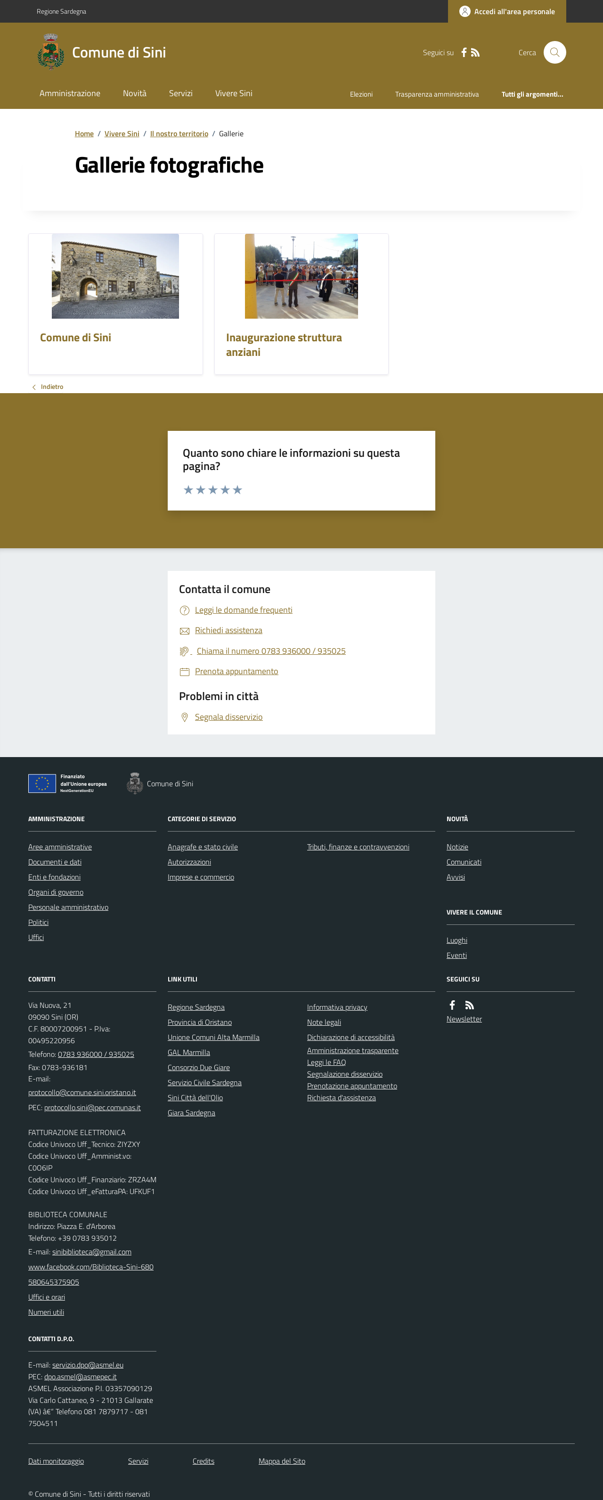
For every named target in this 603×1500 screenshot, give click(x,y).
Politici (38, 922)
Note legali (324, 1022)
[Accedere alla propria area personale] (507, 11)
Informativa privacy (337, 1007)
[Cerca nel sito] (551, 52)
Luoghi (457, 940)
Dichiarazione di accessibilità (351, 1037)
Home (84, 133)
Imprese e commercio (201, 876)
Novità (135, 93)
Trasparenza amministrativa (437, 94)
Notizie (457, 846)
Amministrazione (70, 93)
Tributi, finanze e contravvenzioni (358, 846)
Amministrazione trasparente (353, 1050)
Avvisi (456, 876)
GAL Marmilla (189, 1052)
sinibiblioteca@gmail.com (91, 1251)
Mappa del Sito (282, 1461)
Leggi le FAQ (326, 1062)
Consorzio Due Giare (199, 1067)
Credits (203, 1461)
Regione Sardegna (61, 11)
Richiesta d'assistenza (341, 1097)
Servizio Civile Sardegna (205, 1082)
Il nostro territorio (179, 133)
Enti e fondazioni (54, 876)
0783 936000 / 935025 (96, 1054)
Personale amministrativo (68, 907)
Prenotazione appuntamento (352, 1085)
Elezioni (361, 94)
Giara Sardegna (191, 1112)
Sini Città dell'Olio (195, 1097)
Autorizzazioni (189, 861)
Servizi (181, 93)
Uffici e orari (46, 1296)
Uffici (36, 937)
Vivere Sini (234, 93)
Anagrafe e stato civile (203, 846)
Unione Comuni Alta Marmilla (214, 1037)
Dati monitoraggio (56, 1461)
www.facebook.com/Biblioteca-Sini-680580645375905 (91, 1274)
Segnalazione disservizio (345, 1074)
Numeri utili (46, 1312)
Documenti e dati (54, 861)
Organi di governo (55, 892)
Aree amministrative (60, 846)
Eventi (457, 955)
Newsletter (464, 1018)
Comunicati (464, 861)
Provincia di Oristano (200, 1022)
